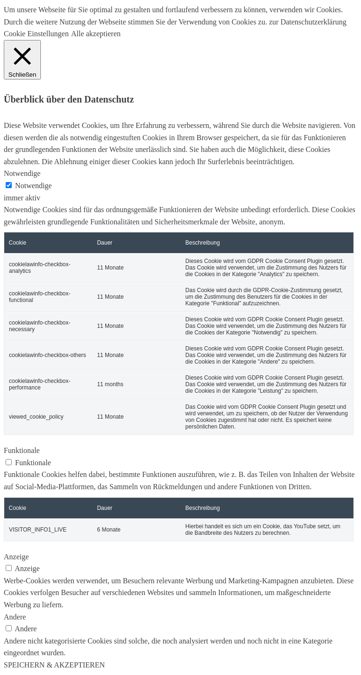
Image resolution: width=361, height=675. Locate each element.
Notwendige (33, 186)
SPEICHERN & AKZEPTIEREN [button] (54, 665)
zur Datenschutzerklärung (306, 22)
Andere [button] (15, 617)
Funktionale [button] (21, 450)
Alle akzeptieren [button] (95, 34)
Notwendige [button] (22, 173)
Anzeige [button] (16, 557)
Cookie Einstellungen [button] (36, 34)
